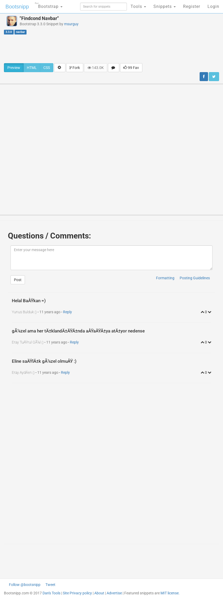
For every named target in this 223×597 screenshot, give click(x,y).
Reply (67, 312)
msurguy (71, 24)
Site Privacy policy (77, 593)
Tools (138, 6)
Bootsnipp (17, 6)
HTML (32, 68)
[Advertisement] (111, 49)
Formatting (165, 278)
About (99, 593)
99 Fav (131, 68)
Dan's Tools (51, 593)
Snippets (164, 6)
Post (18, 280)
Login (213, 6)
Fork (75, 68)
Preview (13, 68)
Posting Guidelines (195, 278)
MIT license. (170, 593)
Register (191, 6)
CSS (46, 68)
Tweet (50, 585)
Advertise (114, 593)
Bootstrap (49, 5)
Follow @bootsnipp (24, 585)
